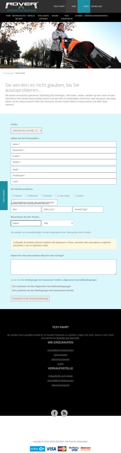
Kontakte (104, 16)
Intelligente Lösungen (43, 17)
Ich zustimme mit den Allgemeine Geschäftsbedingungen (41, 286)
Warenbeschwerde (60, 359)
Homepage (8, 73)
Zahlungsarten (60, 355)
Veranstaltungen (91, 16)
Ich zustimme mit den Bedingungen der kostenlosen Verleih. (42, 290)
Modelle (31, 16)
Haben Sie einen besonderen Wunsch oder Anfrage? (37, 255)
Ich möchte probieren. (22, 189)
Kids (71, 6)
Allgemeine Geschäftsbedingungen (79, 280)
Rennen (47, 196)
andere (79, 196)
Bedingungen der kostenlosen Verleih (43, 280)
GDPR (60, 364)
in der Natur (63, 196)
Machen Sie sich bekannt (19, 17)
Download (96, 6)
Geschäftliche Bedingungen (60, 350)
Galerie (55, 16)
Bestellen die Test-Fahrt (68, 338)
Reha (83, 6)
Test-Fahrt (59, 6)
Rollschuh (32, 196)
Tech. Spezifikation (66, 17)
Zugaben (79, 16)
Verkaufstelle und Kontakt (60, 376)
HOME (8, 16)
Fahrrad (16, 196)
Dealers (9, 25)
